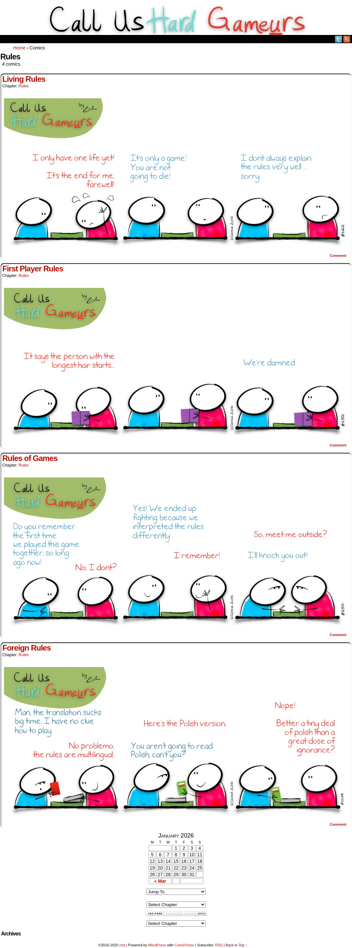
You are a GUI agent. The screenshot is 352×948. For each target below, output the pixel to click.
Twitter (339, 39)
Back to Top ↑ (236, 945)
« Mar (160, 881)
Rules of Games (29, 458)
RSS (347, 39)
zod (122, 945)
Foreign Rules (26, 647)
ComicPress (184, 945)
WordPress (157, 945)
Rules (23, 86)
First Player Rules (32, 268)
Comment (338, 256)
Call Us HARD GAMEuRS (176, 19)
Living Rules (23, 79)
